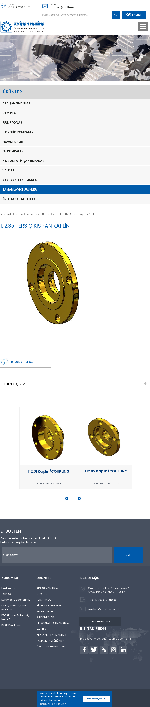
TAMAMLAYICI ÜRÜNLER (19, 189)
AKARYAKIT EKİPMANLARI (20, 180)
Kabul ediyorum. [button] (96, 698)
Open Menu (143, 26)
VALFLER (8, 170)
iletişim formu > (100, 621)
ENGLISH (133, 15)
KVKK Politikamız (11, 625)
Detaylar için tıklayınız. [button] (53, 704)
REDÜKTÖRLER (12, 142)
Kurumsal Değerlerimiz (15, 600)
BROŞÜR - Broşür (17, 362)
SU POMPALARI (13, 151)
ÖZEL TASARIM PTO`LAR (20, 199)
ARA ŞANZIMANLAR (16, 103)
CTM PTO (9, 113)
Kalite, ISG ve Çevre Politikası (13, 607)
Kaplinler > (59, 214)
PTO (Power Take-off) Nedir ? (15, 617)
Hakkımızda (8, 588)
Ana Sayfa (6, 214)
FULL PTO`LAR (12, 122)
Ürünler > (20, 214)
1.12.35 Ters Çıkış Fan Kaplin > (81, 214)
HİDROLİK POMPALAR (17, 132)
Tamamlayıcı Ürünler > (39, 214)
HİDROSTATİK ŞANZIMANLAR (23, 161)
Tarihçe (6, 594)
